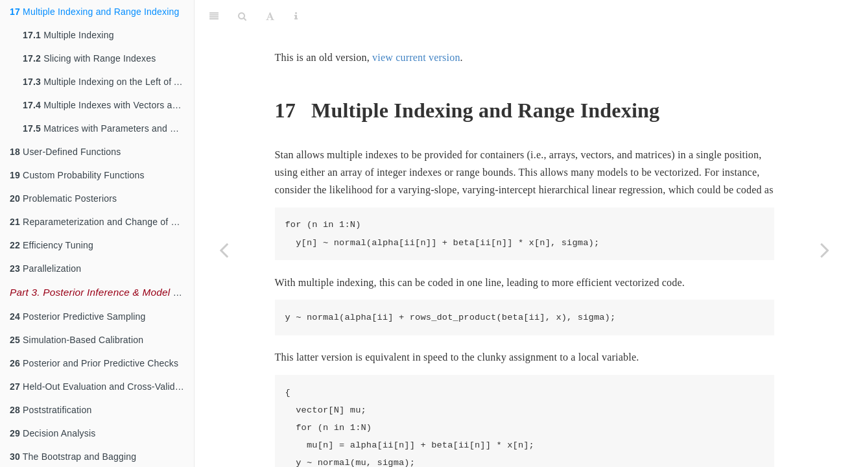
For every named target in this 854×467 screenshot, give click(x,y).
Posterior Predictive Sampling (78, 316)
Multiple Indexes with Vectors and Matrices (108, 105)
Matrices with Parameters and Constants (108, 128)
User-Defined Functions (65, 152)
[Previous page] (224, 249)
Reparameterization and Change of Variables (102, 222)
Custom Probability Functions (77, 175)
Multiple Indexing (68, 35)
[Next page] (825, 249)
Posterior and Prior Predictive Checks (94, 363)
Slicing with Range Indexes (89, 58)
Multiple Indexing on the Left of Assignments (108, 82)
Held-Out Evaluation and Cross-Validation (102, 386)
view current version (416, 24)
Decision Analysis (52, 433)
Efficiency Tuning (51, 245)
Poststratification (50, 410)
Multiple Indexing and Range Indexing (95, 11)
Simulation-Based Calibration (76, 340)
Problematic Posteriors (63, 198)
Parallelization (45, 268)
